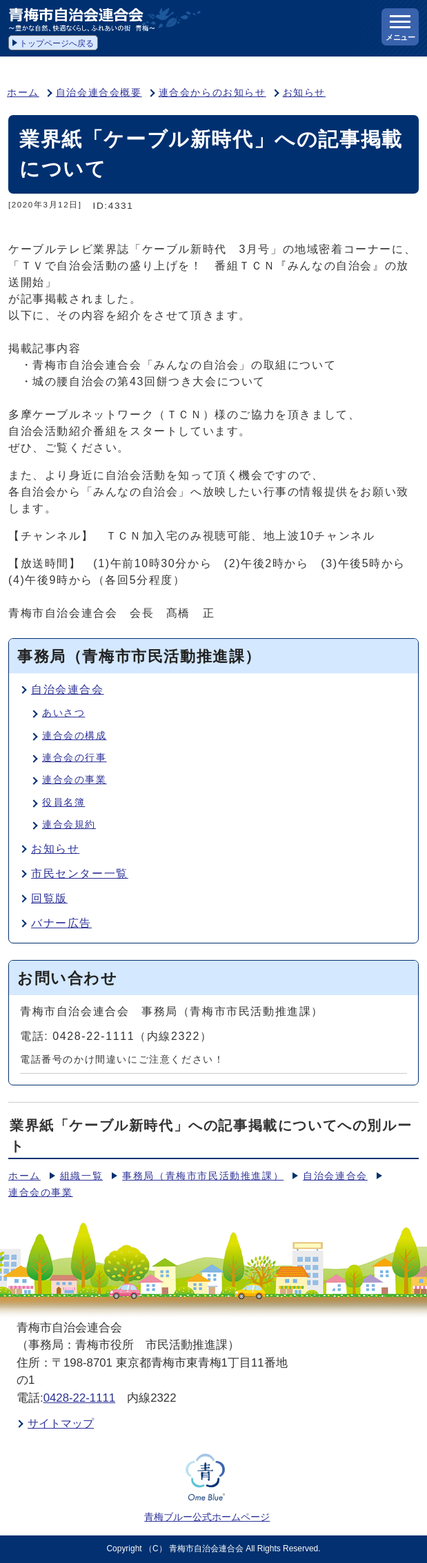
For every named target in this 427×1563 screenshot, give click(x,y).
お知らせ (304, 93)
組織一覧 (81, 1176)
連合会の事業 (74, 780)
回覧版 (49, 898)
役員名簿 (63, 802)
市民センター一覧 (79, 873)
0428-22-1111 (79, 1397)
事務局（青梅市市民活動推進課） (203, 1176)
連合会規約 (69, 824)
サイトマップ (61, 1423)
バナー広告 (61, 923)
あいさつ (63, 713)
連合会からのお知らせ (212, 93)
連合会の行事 (74, 758)
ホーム (23, 93)
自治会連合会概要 (99, 93)
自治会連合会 (67, 689)
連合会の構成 (74, 736)
